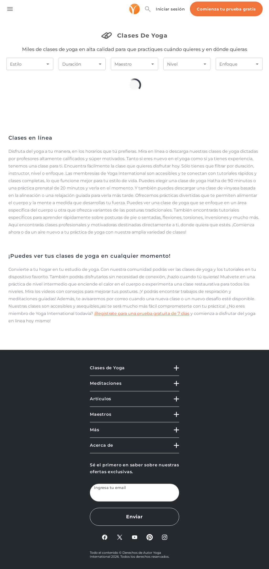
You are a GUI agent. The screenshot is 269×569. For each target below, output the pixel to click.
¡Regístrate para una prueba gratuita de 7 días (141, 313)
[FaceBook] (104, 538)
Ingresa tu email (110, 488)
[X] (119, 538)
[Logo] (134, 9)
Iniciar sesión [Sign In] (170, 9)
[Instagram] (164, 538)
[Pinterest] (149, 538)
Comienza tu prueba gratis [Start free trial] (226, 9)
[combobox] (26, 64)
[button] (134, 370)
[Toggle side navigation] (10, 9)
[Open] (47, 64)
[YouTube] (134, 538)
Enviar (134, 517)
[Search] (148, 9)
